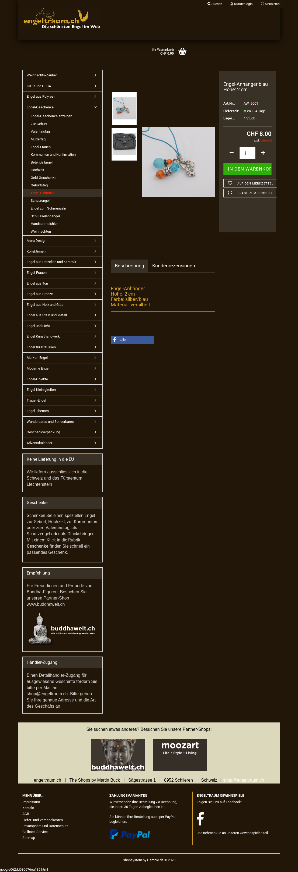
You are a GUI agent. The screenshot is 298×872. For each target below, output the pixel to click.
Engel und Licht (38, 326)
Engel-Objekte (37, 379)
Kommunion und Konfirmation (53, 155)
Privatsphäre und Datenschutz (45, 826)
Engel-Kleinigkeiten (41, 390)
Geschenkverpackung (43, 432)
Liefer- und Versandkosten (42, 820)
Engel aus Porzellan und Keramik (51, 262)
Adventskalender (39, 443)
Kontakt (28, 808)
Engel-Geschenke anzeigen (51, 116)
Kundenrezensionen (173, 265)
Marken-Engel (37, 358)
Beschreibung (129, 265)
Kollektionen (36, 251)
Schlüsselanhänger (45, 216)
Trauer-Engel (36, 400)
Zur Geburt (39, 124)
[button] (132, 340)
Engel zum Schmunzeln (48, 208)
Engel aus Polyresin (41, 96)
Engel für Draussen (41, 347)
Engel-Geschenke (40, 107)
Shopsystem (132, 860)
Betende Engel (42, 162)
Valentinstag (40, 131)
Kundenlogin (241, 4)
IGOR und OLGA (39, 86)
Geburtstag (39, 185)
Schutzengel (40, 200)
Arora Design (36, 241)
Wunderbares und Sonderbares (50, 422)
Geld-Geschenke (43, 178)
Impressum (31, 802)
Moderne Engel (38, 368)
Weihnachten (41, 231)
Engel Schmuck (43, 193)
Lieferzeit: (229, 111)
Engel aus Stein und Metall (47, 315)
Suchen (214, 4)
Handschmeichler (44, 224)
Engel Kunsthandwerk (43, 336)
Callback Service (35, 832)
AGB (25, 814)
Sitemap (28, 838)
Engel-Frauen (41, 147)
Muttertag (38, 139)
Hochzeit (37, 170)
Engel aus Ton (37, 283)
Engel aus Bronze (40, 294)
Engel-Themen (38, 411)
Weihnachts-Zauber (42, 75)
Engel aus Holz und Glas (45, 305)
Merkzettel (270, 4)
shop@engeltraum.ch (243, 780)
